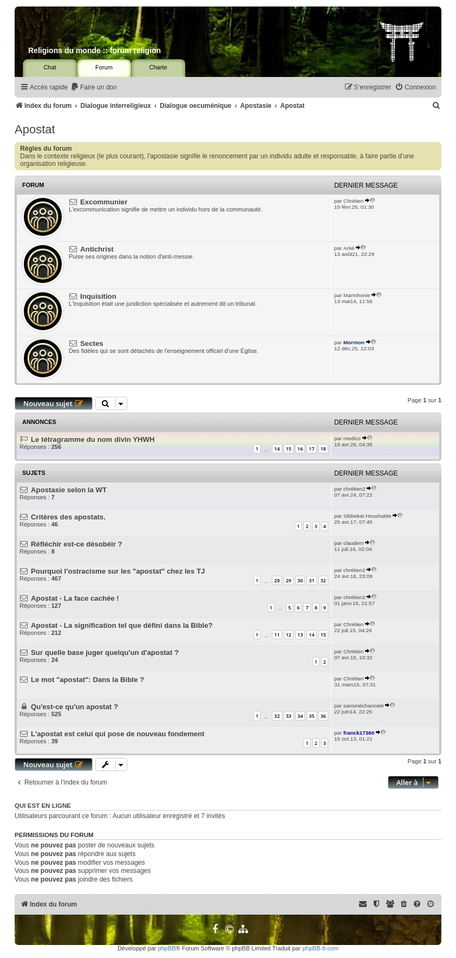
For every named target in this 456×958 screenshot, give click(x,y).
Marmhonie (356, 295)
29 (288, 580)
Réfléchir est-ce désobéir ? (76, 544)
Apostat (35, 129)
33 (288, 715)
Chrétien (353, 201)
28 (276, 580)
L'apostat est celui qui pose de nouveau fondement (117, 734)
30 (300, 580)
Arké (348, 248)
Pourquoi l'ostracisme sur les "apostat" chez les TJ (118, 571)
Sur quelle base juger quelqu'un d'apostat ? (105, 652)
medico (352, 438)
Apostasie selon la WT (69, 490)
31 (311, 580)
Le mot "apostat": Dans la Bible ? (87, 680)
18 (323, 448)
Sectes (91, 343)
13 (300, 634)
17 (311, 448)
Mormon (353, 342)
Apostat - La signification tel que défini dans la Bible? (122, 625)
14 (276, 448)
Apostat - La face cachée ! (75, 598)
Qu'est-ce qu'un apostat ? (74, 707)
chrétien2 (354, 489)
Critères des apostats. (68, 517)
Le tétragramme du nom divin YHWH (92, 439)
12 (288, 634)
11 (276, 634)
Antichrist (97, 249)
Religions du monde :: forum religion (94, 50)
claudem (353, 543)
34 (300, 715)
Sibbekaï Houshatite (367, 516)
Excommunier (103, 202)
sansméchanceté (363, 706)
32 (323, 580)
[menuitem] (93, 87)
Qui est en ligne (43, 805)
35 (311, 715)
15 (288, 448)
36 (323, 715)
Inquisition (98, 296)
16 (300, 448)
